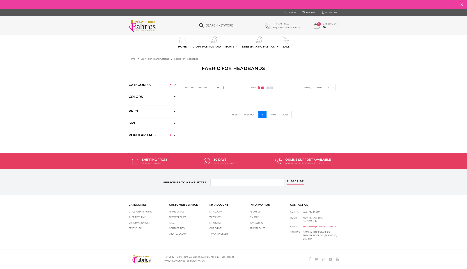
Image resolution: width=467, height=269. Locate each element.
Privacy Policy (177, 217)
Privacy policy (196, 261)
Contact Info (177, 228)
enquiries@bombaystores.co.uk (321, 226)
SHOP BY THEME (137, 217)
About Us (255, 211)
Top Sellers (256, 222)
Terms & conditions (176, 261)
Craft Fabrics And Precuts (213, 41)
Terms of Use (176, 211)
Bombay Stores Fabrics (196, 257)
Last (285, 114)
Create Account (178, 233)
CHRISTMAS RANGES (139, 222)
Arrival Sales (257, 228)
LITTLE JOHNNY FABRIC (140, 211)
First (234, 114)
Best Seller (135, 228)
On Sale (254, 217)
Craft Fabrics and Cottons (155, 58)
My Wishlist (216, 222)
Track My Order (218, 233)
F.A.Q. (172, 222)
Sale (286, 41)
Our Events (215, 228)
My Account (216, 211)
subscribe (295, 181)
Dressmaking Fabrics (258, 41)
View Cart (215, 217)
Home (182, 41)
